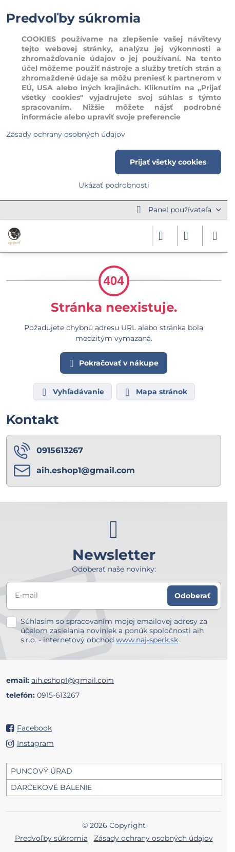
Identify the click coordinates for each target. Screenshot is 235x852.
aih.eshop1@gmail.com (72, 680)
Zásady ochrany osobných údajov (153, 838)
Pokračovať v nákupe (112, 363)
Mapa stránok (155, 392)
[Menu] (215, 236)
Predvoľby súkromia (51, 838)
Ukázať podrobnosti (114, 185)
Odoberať (192, 595)
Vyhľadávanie (72, 392)
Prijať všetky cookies (168, 162)
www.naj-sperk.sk (147, 639)
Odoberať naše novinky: (114, 569)
